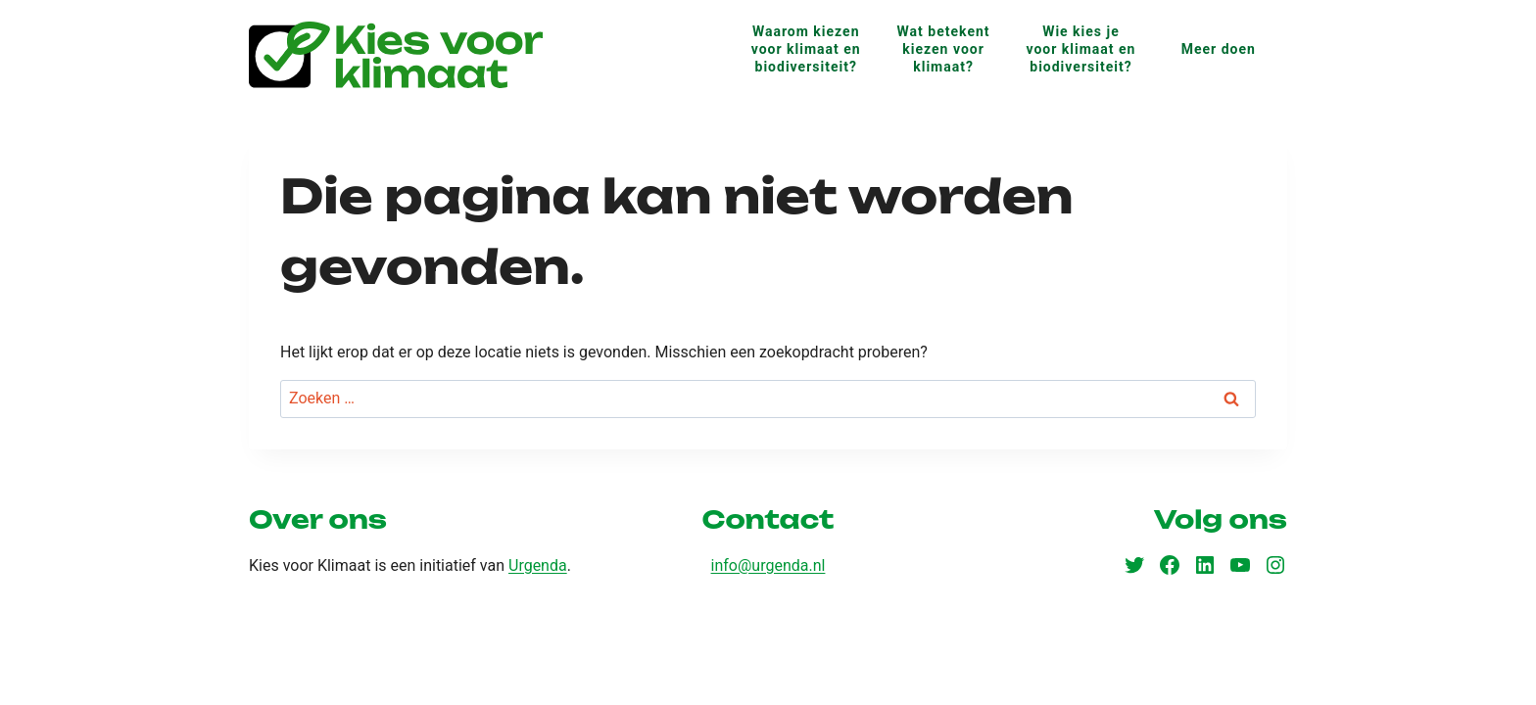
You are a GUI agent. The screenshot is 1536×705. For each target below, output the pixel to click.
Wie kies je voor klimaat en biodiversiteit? (1080, 49)
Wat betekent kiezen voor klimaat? (943, 49)
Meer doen (1218, 49)
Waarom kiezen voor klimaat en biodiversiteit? (806, 49)
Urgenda (537, 565)
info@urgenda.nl (768, 565)
